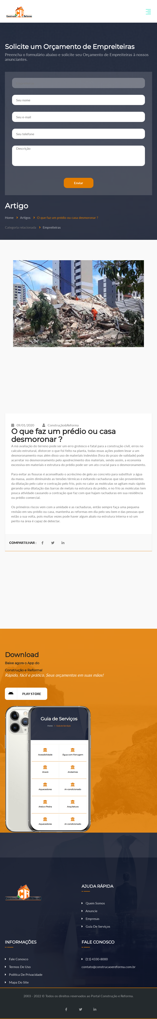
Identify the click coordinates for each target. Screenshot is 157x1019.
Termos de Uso (18, 967)
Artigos (25, 217)
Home (9, 217)
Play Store (23, 694)
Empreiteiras (52, 227)
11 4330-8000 (95, 959)
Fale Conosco (16, 959)
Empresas (90, 919)
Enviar (78, 183)
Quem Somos (93, 903)
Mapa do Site (17, 982)
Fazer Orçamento (141, 1016)
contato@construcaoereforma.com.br (109, 967)
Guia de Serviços (96, 926)
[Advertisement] (78, 380)
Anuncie (89, 911)
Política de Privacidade (23, 974)
